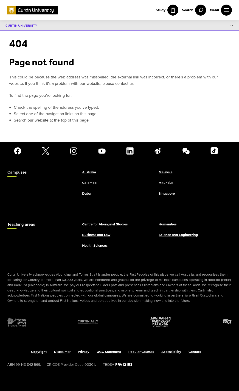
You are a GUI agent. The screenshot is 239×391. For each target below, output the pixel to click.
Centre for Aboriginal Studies (105, 224)
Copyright (39, 351)
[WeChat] (186, 151)
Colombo (89, 182)
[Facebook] (17, 151)
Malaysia (165, 172)
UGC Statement (109, 351)
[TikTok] (214, 151)
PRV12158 (123, 364)
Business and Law (96, 235)
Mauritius (166, 182)
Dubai (87, 193)
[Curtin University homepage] (32, 10)
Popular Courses (141, 351)
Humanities (168, 224)
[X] (45, 151)
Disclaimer (62, 351)
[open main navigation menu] (221, 10)
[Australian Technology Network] (160, 321)
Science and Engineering (178, 235)
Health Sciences (94, 245)
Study (167, 10)
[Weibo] (158, 151)
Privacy (83, 351)
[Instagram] (73, 151)
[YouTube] (102, 151)
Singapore (167, 193)
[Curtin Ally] (88, 321)
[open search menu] (194, 10)
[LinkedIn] (130, 151)
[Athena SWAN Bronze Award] (16, 321)
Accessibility (171, 351)
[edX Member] (227, 321)
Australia (89, 172)
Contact (194, 351)
